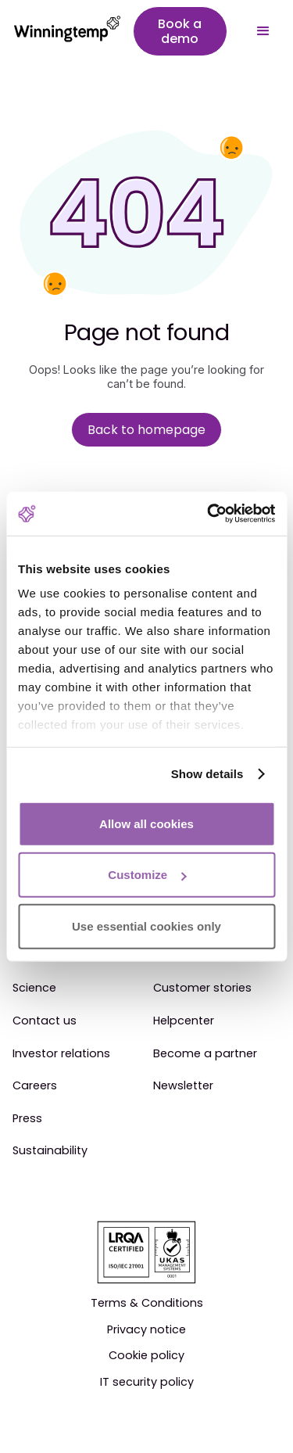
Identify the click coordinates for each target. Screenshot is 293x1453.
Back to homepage (146, 430)
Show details (207, 773)
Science (34, 988)
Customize (147, 874)
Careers (35, 1086)
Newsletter (183, 1086)
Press (27, 1119)
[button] (263, 31)
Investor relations (61, 1054)
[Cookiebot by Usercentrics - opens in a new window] (208, 514)
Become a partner (205, 1054)
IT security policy (147, 1383)
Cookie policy (146, 1356)
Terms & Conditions (147, 1304)
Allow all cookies (146, 823)
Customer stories (202, 988)
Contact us (45, 1021)
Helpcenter (183, 1021)
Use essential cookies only (146, 925)
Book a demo (180, 31)
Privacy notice (146, 1330)
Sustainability (50, 1151)
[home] (59, 31)
